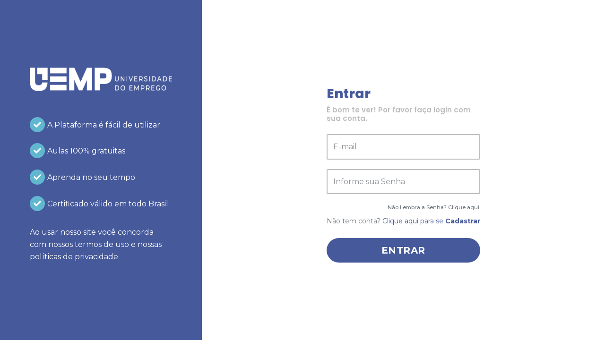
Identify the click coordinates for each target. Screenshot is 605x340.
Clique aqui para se (431, 221)
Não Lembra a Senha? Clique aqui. (434, 207)
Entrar (403, 250)
